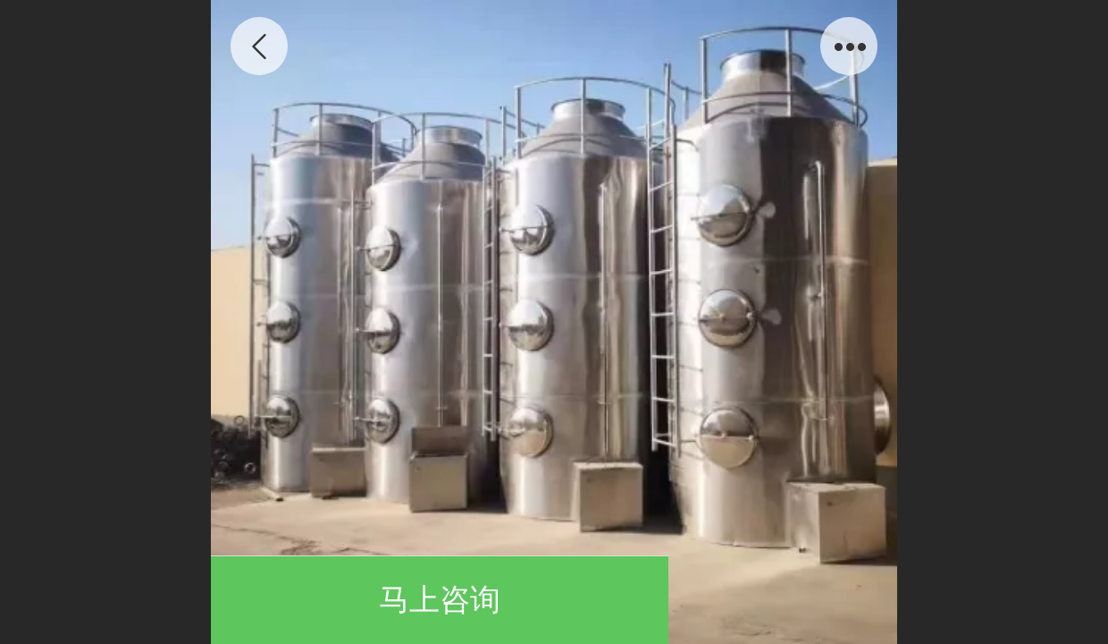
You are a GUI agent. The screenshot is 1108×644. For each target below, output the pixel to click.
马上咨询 (439, 599)
